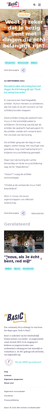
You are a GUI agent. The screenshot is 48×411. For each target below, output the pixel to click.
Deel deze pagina (11, 70)
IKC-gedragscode (27, 351)
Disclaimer (8, 396)
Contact (7, 375)
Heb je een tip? (37, 213)
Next (41, 258)
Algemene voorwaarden (14, 391)
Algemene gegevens (13, 379)
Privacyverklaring (11, 400)
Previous (7, 258)
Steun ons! (9, 383)
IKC (19, 342)
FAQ (6, 372)
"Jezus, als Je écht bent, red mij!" (21, 259)
